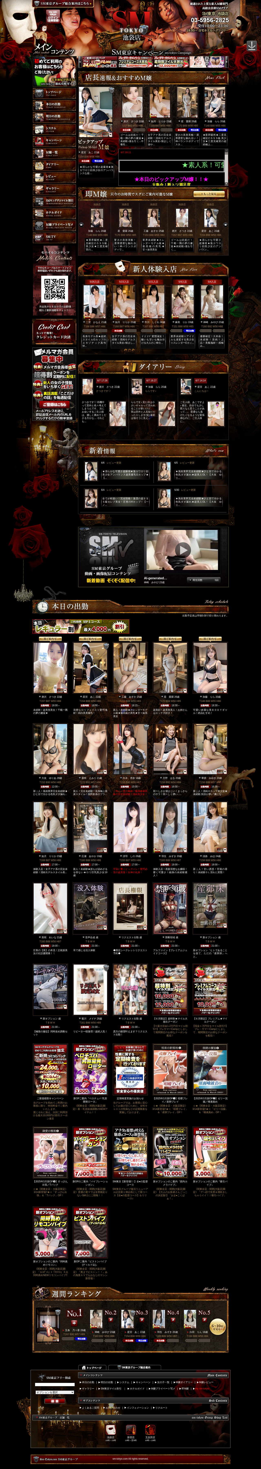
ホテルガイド (137, 1388)
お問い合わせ (113, 1407)
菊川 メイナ (89, 1018)
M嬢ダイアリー (184, 1382)
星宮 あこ (87, 152)
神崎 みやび (210, 322)
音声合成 (90, 937)
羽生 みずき (168, 856)
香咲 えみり (89, 778)
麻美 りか (181, 322)
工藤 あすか (151, 231)
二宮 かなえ (93, 322)
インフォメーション (138, 1407)
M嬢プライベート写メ (163, 1388)
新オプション (210, 937)
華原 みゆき (208, 778)
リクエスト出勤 (130, 937)
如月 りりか (158, 121)
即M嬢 (185, 1388)
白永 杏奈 (129, 778)
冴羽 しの (129, 856)
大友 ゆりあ (49, 778)
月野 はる (169, 778)
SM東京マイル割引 (111, 1388)
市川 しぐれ (152, 322)
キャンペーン (143, 1382)
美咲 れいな (49, 937)
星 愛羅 (186, 121)
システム (124, 1382)
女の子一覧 (163, 1382)
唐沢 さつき (131, 121)
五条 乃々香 (72, 1330)
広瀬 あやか (89, 856)
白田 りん (196, 1332)
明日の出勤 (107, 1382)
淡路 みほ (209, 856)
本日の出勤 (88, 1382)
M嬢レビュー (206, 1382)
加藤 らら (213, 121)
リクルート (161, 1407)
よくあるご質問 (90, 1407)
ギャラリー (88, 1388)
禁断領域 (170, 937)
